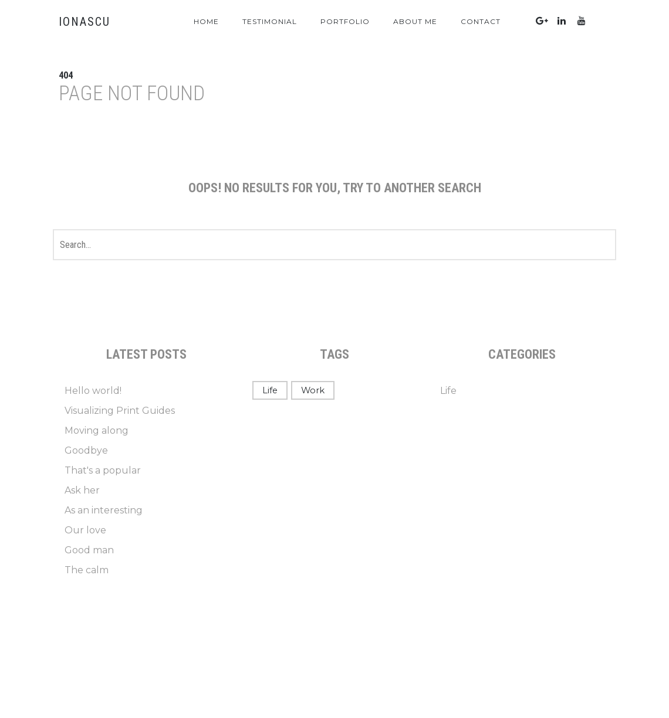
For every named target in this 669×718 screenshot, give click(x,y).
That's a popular (103, 470)
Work (313, 390)
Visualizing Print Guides (120, 410)
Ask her (82, 490)
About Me (415, 21)
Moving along (97, 430)
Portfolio (345, 21)
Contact (481, 21)
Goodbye (86, 450)
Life (270, 390)
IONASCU (84, 22)
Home (206, 21)
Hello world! (93, 390)
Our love (85, 530)
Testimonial (269, 21)
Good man (89, 550)
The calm (87, 570)
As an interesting (104, 510)
